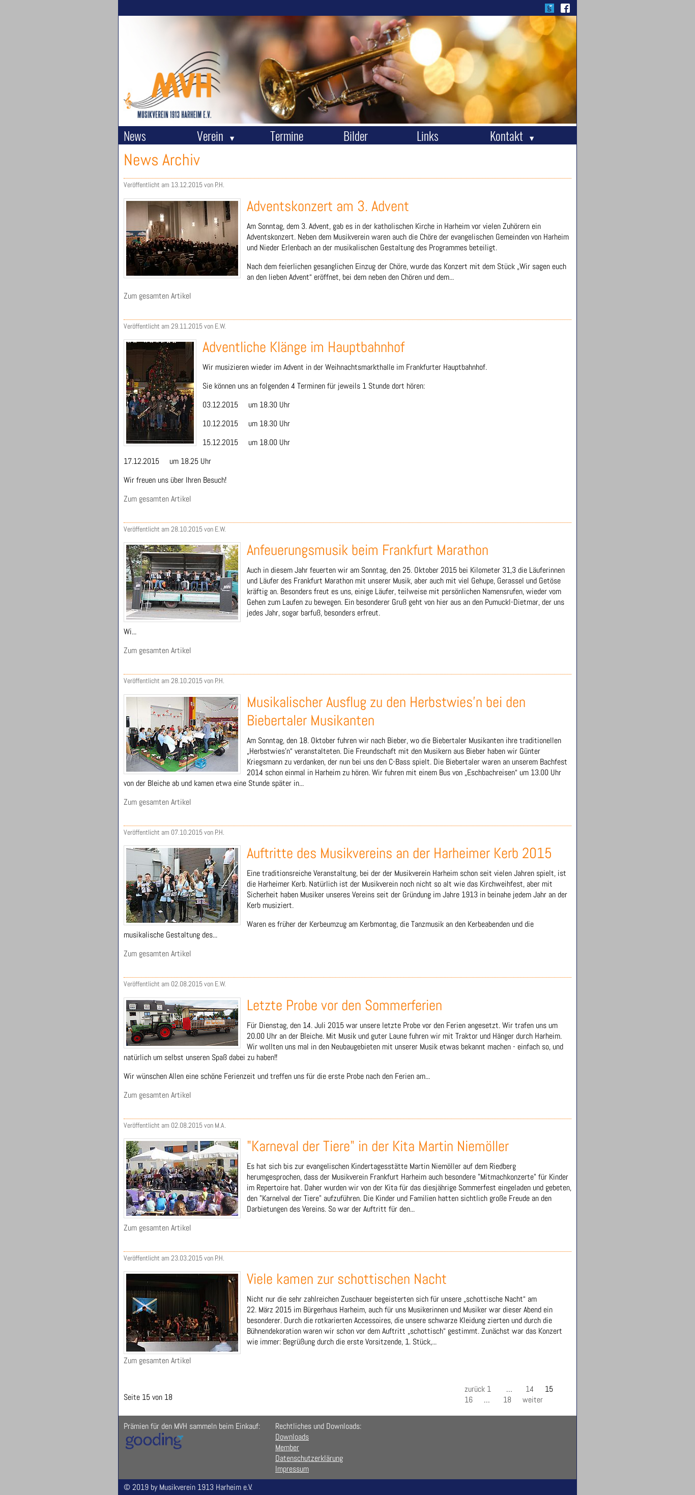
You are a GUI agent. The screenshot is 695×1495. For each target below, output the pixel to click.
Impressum (292, 1468)
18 (507, 1399)
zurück (475, 1389)
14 (530, 1389)
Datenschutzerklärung (309, 1458)
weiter (533, 1399)
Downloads (292, 1436)
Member (287, 1447)
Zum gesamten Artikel (157, 295)
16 (469, 1399)
